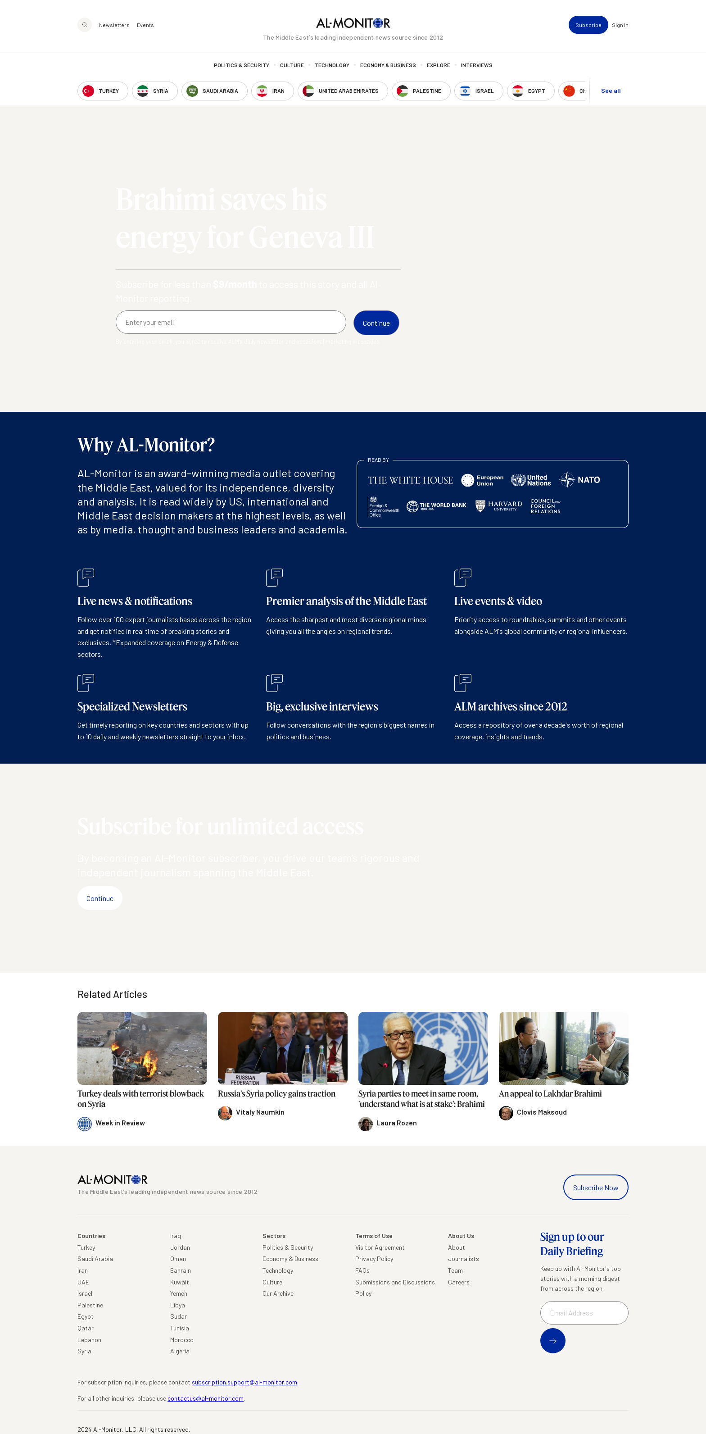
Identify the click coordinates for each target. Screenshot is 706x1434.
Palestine (90, 1305)
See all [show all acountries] (611, 91)
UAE (83, 1282)
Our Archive (278, 1293)
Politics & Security (241, 65)
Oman (178, 1258)
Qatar (85, 1328)
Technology (332, 65)
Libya (177, 1305)
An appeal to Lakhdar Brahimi (550, 1093)
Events (145, 25)
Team (455, 1270)
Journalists (463, 1258)
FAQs (362, 1270)
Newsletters (114, 25)
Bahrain (180, 1270)
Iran (82, 1270)
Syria (84, 1351)
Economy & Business (388, 65)
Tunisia (179, 1328)
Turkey (86, 1247)
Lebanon (89, 1339)
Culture (292, 65)
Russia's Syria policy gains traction (276, 1093)
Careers (459, 1282)
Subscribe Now (596, 1187)
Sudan (179, 1316)
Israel (84, 1293)
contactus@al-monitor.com (205, 1398)
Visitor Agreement (380, 1247)
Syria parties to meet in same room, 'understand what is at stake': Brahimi (421, 1098)
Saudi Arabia (95, 1258)
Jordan (180, 1247)
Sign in (620, 25)
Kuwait (179, 1282)
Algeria (180, 1351)
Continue (99, 898)
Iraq (175, 1235)
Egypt (85, 1316)
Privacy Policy (374, 1258)
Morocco (182, 1339)
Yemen (178, 1293)
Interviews (477, 65)
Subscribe (588, 25)
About (456, 1247)
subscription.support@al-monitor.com (244, 1382)
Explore (438, 65)
